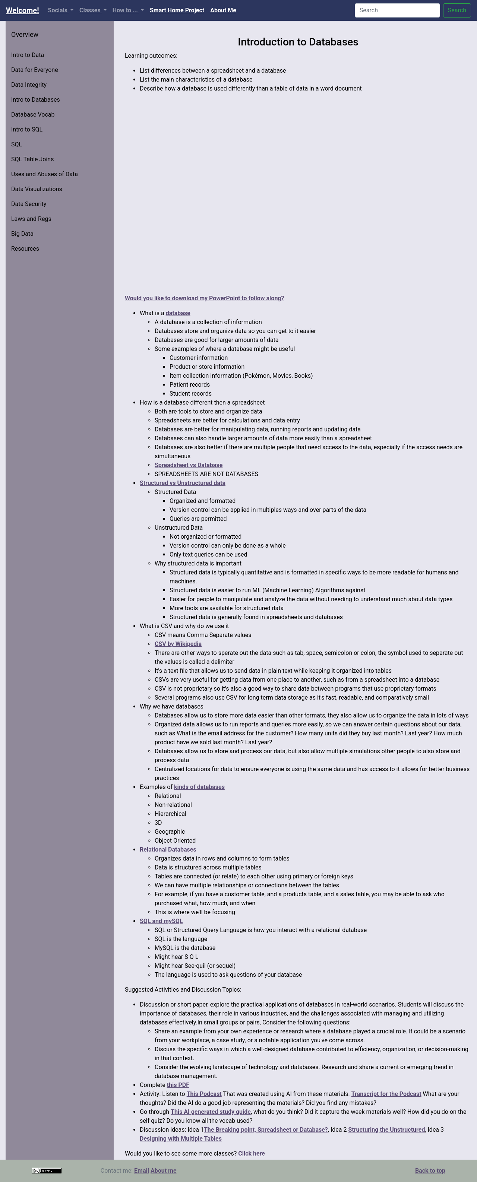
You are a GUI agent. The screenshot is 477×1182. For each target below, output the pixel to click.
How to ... (126, 10)
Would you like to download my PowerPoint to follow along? (204, 298)
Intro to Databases (35, 99)
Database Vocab (33, 114)
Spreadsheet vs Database (188, 465)
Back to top (430, 1170)
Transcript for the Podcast (386, 1093)
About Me (224, 10)
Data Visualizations (36, 189)
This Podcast (204, 1093)
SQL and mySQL (161, 921)
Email (141, 1170)
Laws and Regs (31, 218)
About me (164, 1170)
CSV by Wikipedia (178, 643)
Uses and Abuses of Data (44, 174)
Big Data (22, 233)
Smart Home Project (178, 10)
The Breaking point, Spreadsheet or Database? (266, 1129)
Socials (58, 10)
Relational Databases (168, 849)
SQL (16, 144)
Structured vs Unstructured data (182, 483)
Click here (251, 1153)
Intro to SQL (26, 129)
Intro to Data (27, 54)
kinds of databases (199, 786)
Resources (25, 248)
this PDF (178, 1084)
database (178, 313)
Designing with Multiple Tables (181, 1138)
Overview (24, 34)
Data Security (28, 203)
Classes (90, 10)
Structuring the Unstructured (386, 1129)
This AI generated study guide (211, 1111)
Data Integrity (29, 84)
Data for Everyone (34, 69)
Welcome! (22, 10)
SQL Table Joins (32, 159)
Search (457, 10)
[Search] (397, 10)
